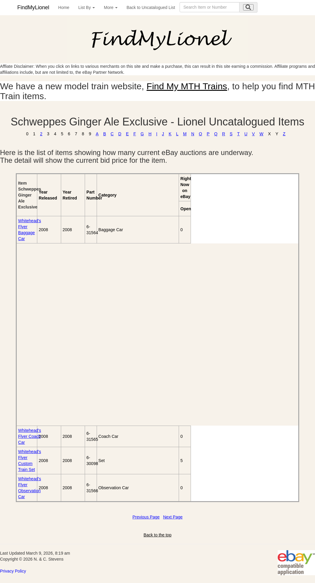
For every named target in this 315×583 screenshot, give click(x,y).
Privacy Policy (13, 571)
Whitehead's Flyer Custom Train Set (29, 460)
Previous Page (146, 517)
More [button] (111, 7)
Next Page (173, 517)
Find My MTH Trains (186, 86)
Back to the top (157, 535)
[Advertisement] (51, 334)
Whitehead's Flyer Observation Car (29, 487)
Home (63, 7)
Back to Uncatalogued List (150, 7)
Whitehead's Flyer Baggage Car (29, 229)
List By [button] (86, 7)
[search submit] (248, 7)
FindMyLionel (33, 7)
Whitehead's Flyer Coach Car (29, 436)
